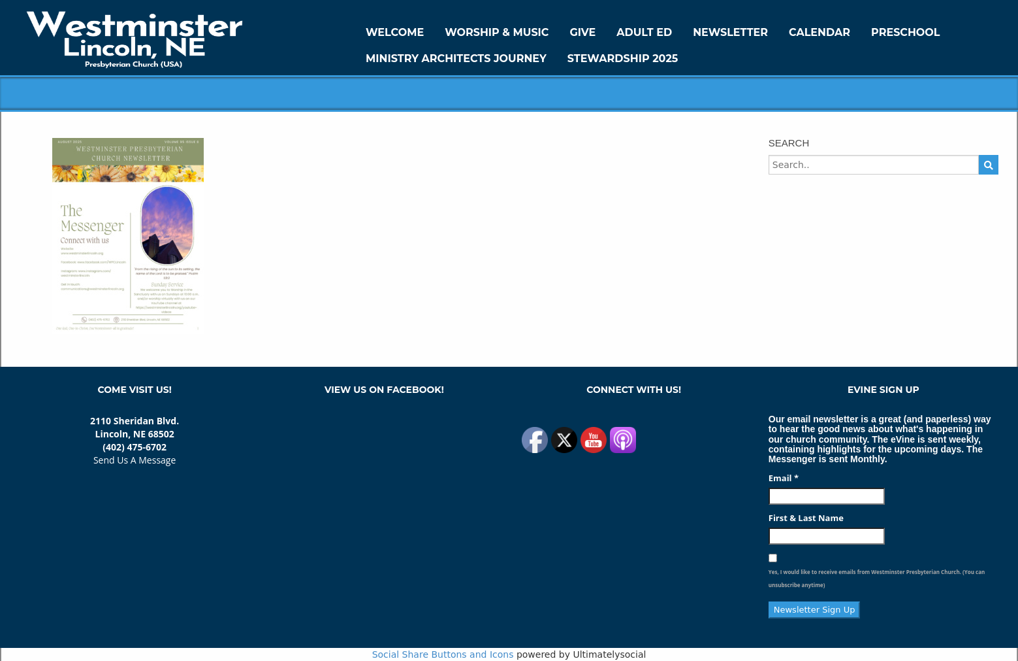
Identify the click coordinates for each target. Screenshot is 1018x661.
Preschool (905, 32)
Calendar (819, 32)
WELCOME (395, 32)
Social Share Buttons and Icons (443, 654)
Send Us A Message (134, 460)
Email (784, 478)
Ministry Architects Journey (456, 58)
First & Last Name (806, 518)
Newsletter (730, 32)
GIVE (582, 32)
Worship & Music (497, 32)
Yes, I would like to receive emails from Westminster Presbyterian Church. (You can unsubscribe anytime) (877, 578)
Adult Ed (644, 32)
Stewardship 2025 (622, 58)
